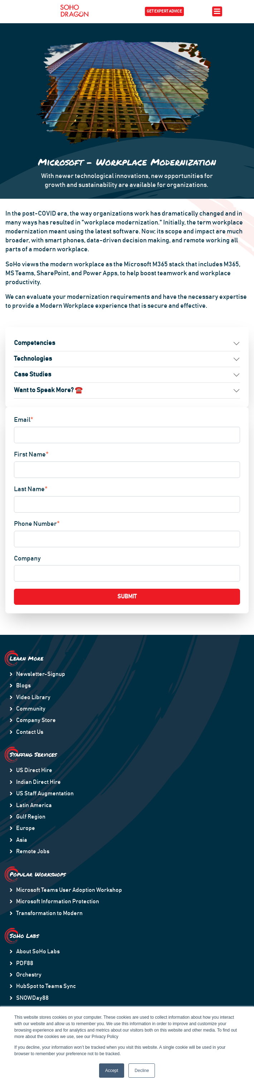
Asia (21, 840)
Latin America (34, 805)
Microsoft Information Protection (57, 901)
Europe (25, 828)
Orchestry (28, 975)
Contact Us (29, 732)
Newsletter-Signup (40, 674)
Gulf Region (30, 817)
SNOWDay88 (32, 998)
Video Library (33, 697)
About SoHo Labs (38, 951)
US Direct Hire (34, 770)
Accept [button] (111, 1070)
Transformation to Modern (49, 913)
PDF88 (24, 963)
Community (30, 709)
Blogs (23, 685)
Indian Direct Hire (38, 782)
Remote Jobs (32, 851)
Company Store (36, 720)
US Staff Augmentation (45, 793)
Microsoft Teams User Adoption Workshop (69, 890)
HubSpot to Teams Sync (46, 986)
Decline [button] (142, 1070)
